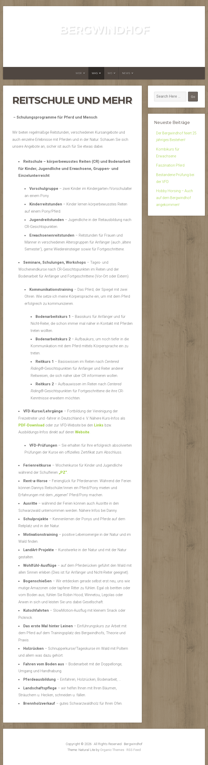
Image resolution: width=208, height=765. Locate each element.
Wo (110, 73)
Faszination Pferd (170, 166)
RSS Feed (133, 750)
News (126, 73)
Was (95, 73)
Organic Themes (112, 750)
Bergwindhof (104, 29)
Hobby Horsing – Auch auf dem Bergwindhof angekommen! (175, 199)
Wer (79, 73)
